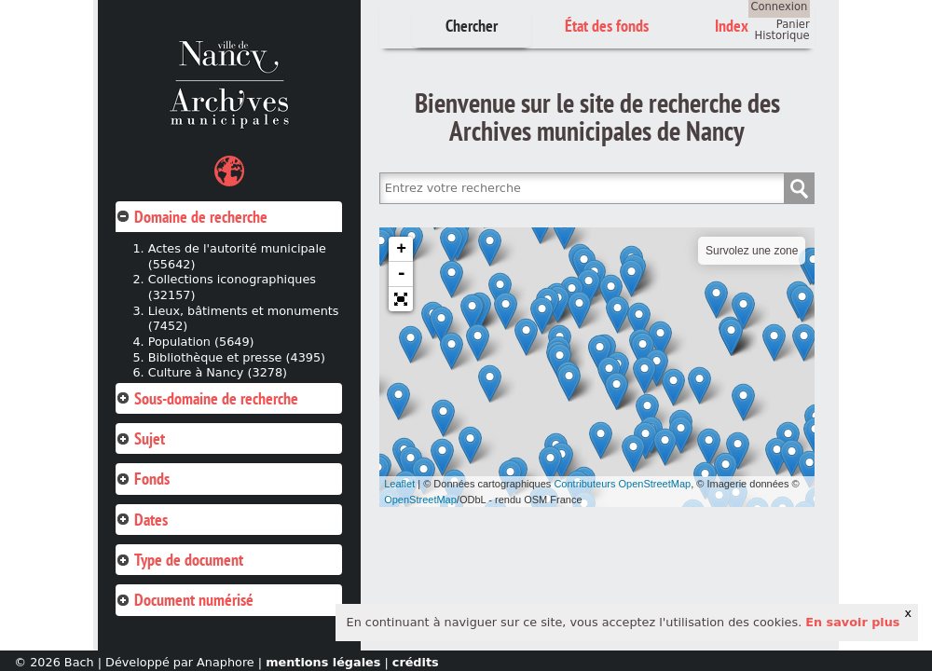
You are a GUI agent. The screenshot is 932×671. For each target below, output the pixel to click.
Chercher (471, 25)
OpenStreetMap (420, 499)
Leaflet (399, 483)
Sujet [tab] (140, 438)
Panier (793, 24)
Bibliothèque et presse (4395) (236, 357)
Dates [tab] (142, 519)
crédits (415, 662)
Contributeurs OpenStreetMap (622, 483)
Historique (782, 35)
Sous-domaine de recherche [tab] (207, 398)
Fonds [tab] (143, 478)
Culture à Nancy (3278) (217, 372)
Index (731, 25)
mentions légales (323, 662)
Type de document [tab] (179, 559)
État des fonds (607, 25)
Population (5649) (201, 342)
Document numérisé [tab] (185, 599)
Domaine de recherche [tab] (191, 216)
